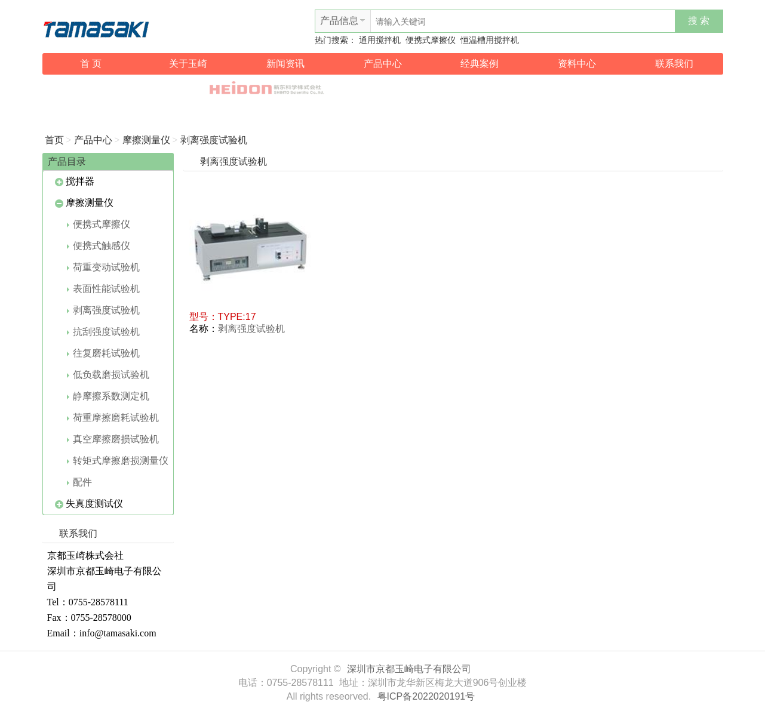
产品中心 (383, 64)
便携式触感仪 (98, 246)
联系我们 (674, 64)
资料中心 (577, 64)
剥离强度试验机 (213, 140)
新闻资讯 (285, 64)
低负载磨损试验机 (108, 375)
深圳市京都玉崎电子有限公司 (409, 669)
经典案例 (479, 64)
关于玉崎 (188, 64)
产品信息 (339, 21)
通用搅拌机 (380, 40)
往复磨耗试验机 (103, 353)
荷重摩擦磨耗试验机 (113, 418)
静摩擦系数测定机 (108, 396)
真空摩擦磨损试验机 (113, 439)
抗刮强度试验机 (103, 332)
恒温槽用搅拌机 (489, 40)
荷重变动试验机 (103, 267)
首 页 (91, 64)
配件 (79, 482)
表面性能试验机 (103, 289)
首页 (54, 140)
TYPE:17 (237, 317)
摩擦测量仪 (146, 140)
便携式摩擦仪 (430, 40)
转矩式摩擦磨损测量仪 (117, 460)
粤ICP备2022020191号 (426, 696)
